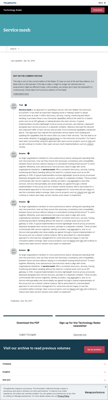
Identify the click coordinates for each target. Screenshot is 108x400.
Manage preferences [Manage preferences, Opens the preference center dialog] (95, 392)
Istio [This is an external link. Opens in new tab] (81, 241)
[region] (54, 392)
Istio (90, 141)
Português (31, 335)
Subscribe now (79, 335)
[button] (26, 105)
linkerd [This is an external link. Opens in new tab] (73, 241)
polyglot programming (49, 138)
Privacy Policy (63, 396)
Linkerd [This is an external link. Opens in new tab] (90, 144)
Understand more (21, 94)
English (22, 335)
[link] (97, 10)
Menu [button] (102, 3)
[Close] (105, 387)
